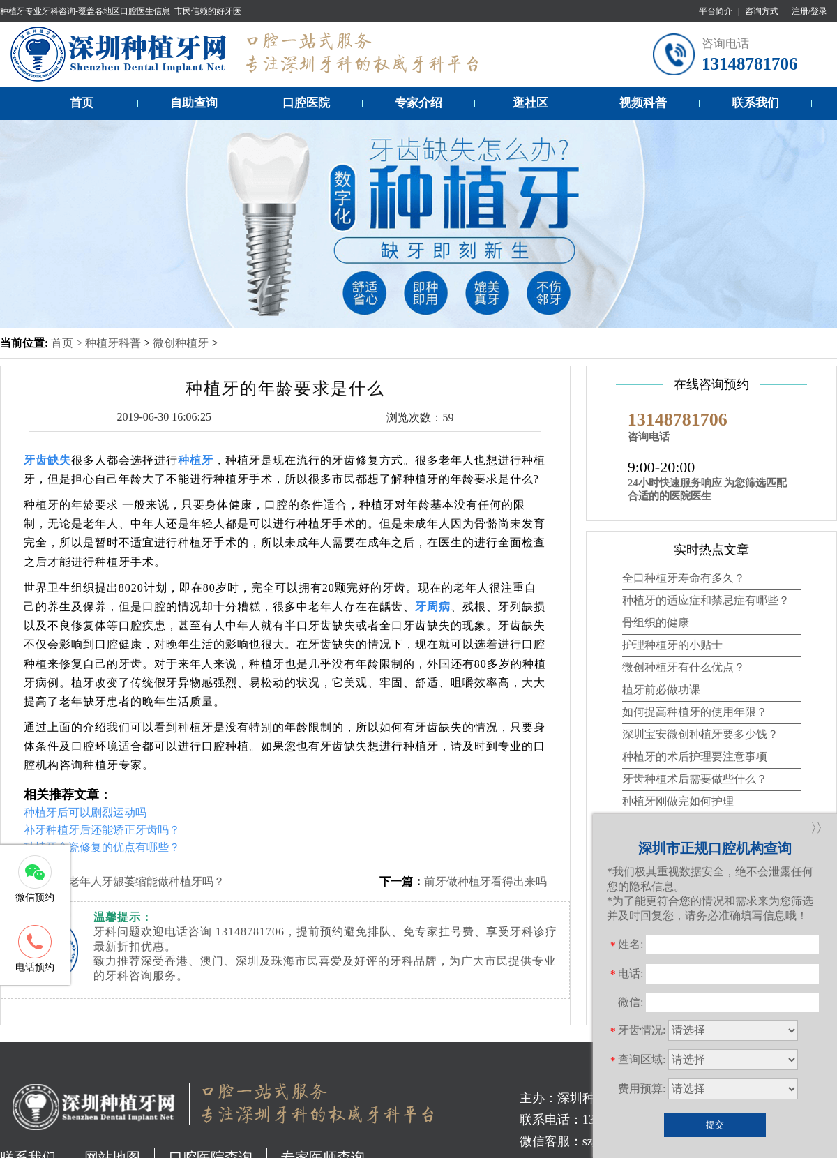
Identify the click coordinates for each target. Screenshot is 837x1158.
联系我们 (755, 103)
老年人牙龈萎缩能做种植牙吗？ (146, 881)
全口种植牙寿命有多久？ (683, 578)
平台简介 (715, 11)
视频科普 (643, 103)
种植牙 (195, 460)
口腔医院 (306, 103)
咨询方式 (761, 11)
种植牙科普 (113, 343)
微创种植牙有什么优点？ (683, 667)
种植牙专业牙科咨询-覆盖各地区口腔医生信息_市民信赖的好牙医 (120, 11)
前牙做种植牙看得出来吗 (485, 881)
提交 (715, 1125)
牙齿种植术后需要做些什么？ (694, 779)
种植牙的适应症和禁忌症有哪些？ (706, 600)
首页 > (68, 343)
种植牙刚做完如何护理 (678, 801)
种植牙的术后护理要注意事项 (694, 756)
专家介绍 (418, 103)
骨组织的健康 (655, 623)
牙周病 (433, 606)
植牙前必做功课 (661, 689)
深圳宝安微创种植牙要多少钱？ (700, 734)
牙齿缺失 (47, 460)
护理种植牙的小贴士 (672, 645)
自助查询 (194, 103)
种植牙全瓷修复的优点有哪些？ (102, 847)
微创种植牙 (181, 343)
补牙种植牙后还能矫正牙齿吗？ (102, 830)
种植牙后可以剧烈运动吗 (85, 812)
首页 (81, 103)
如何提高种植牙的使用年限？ (694, 712)
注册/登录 (809, 11)
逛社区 (530, 103)
